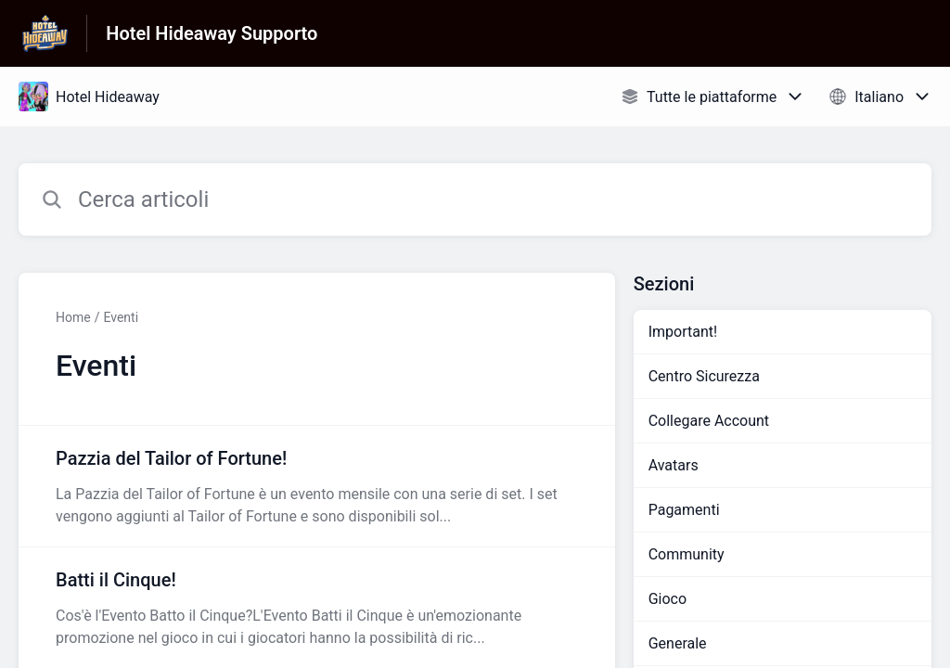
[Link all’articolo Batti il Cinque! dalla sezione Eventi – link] (317, 607)
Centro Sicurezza (704, 376)
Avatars (673, 465)
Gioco (667, 599)
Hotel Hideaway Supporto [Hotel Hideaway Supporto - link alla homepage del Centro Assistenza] (211, 33)
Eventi (120, 317)
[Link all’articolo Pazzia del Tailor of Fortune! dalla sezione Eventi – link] (317, 486)
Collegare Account (708, 421)
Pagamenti (684, 510)
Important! (682, 331)
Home (73, 317)
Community (686, 554)
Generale (677, 643)
